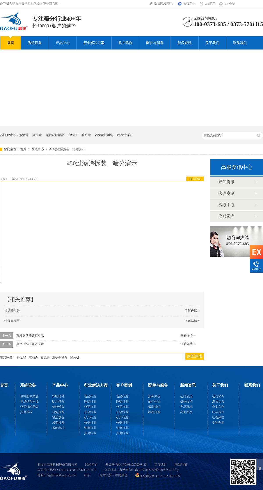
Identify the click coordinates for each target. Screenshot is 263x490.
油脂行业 (90, 428)
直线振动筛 (60, 357)
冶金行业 (90, 412)
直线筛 (72, 135)
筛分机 (74, 357)
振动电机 (58, 428)
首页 (10, 43)
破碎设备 (58, 407)
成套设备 (58, 422)
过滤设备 (58, 412)
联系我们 (240, 43)
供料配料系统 (29, 396)
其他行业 (90, 433)
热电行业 (90, 422)
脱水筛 (86, 135)
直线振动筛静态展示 (30, 335)
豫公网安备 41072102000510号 (157, 476)
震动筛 (33, 357)
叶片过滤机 (125, 135)
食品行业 (90, 396)
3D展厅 (210, 3)
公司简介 (218, 396)
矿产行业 (90, 417)
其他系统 (26, 412)
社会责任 (218, 412)
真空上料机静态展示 (30, 344)
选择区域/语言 (164, 3)
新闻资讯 (185, 43)
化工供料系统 (29, 407)
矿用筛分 (58, 401)
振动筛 (23, 135)
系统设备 (35, 43)
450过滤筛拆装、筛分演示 (67, 149)
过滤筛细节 (12, 321)
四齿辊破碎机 (104, 135)
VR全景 (230, 3)
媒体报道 (186, 401)
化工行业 (90, 407)
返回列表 (195, 178)
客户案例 (125, 43)
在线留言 (189, 3)
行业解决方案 (94, 43)
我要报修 (154, 412)
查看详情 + (187, 335)
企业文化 (218, 407)
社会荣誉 (218, 417)
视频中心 (38, 149)
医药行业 (90, 401)
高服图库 (227, 216)
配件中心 (154, 401)
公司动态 (186, 396)
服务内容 (154, 396)
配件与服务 (155, 43)
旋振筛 (37, 135)
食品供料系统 (29, 401)
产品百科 (186, 407)
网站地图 (181, 464)
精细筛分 (58, 396)
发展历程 (218, 401)
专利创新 (218, 422)
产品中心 (63, 43)
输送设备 (58, 417)
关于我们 (212, 43)
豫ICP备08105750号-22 (131, 464)
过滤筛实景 (12, 310)
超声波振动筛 (55, 135)
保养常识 (154, 407)
